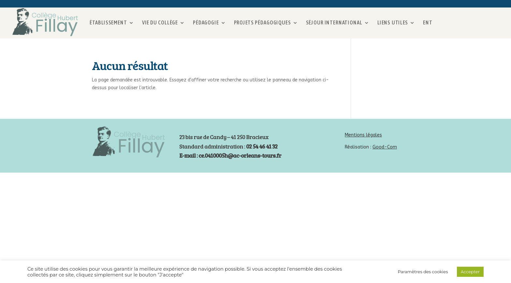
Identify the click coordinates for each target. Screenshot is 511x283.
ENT (427, 22)
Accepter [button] (470, 271)
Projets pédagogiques (262, 22)
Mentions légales (363, 135)
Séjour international (334, 22)
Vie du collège (160, 22)
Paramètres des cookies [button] (423, 271)
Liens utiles (392, 22)
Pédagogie (206, 22)
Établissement (108, 22)
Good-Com (384, 147)
